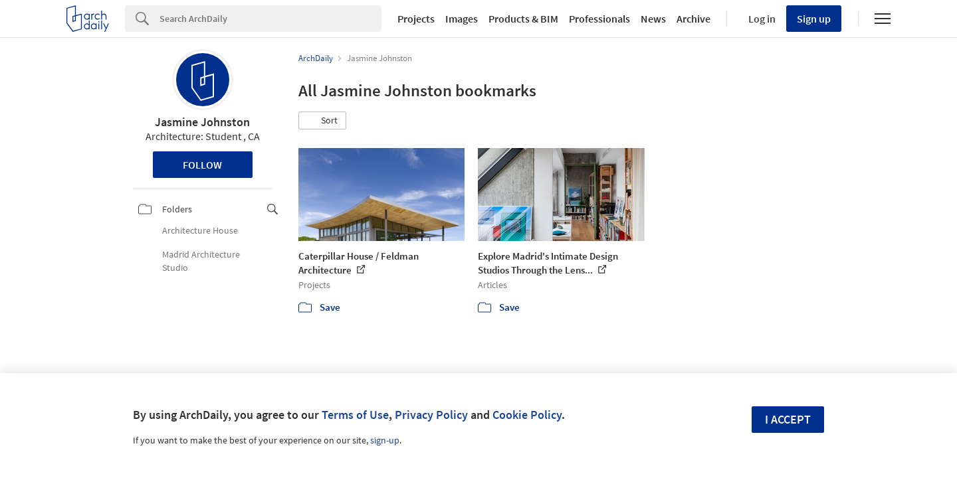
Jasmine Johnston (202, 121)
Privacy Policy (431, 414)
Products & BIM (523, 18)
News (653, 18)
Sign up (814, 18)
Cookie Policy (527, 414)
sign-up (384, 440)
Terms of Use (355, 414)
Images (461, 18)
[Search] (270, 18)
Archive (693, 18)
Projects (416, 18)
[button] (322, 121)
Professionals (599, 18)
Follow (202, 164)
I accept (788, 419)
